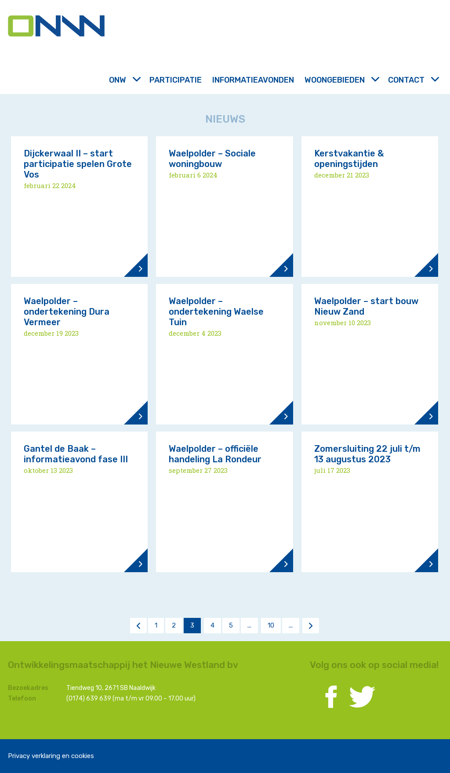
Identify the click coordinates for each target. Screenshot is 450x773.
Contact (412, 80)
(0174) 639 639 (88, 698)
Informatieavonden (253, 80)
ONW (124, 80)
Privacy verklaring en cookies (51, 756)
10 (271, 625)
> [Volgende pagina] (310, 625)
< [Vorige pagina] (138, 625)
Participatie (175, 80)
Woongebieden (341, 80)
